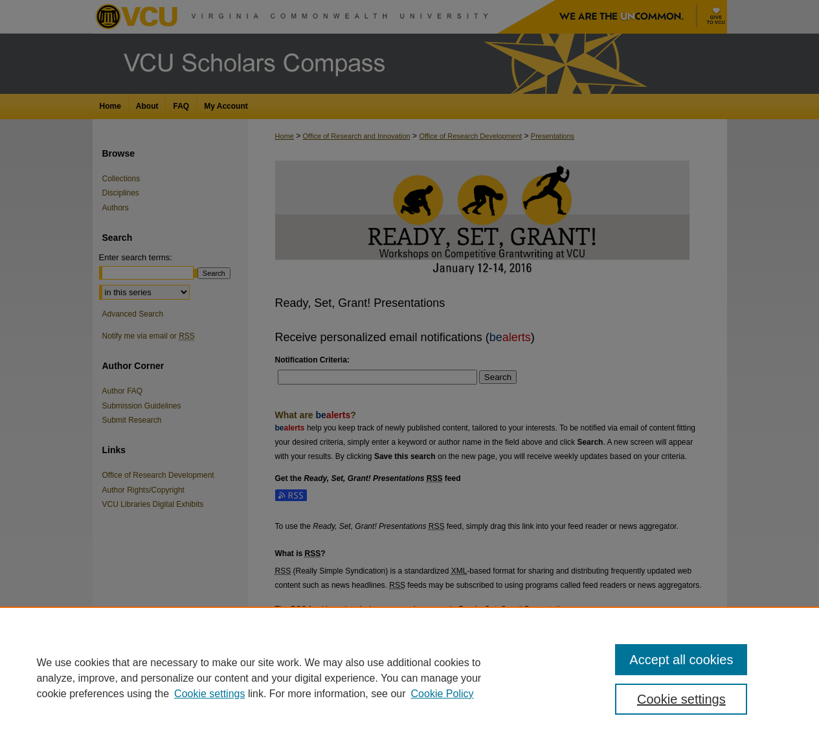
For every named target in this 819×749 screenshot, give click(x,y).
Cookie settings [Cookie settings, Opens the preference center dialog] (681, 699)
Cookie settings (209, 693)
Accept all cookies (681, 660)
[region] (409, 678)
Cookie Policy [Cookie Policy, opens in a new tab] (442, 693)
